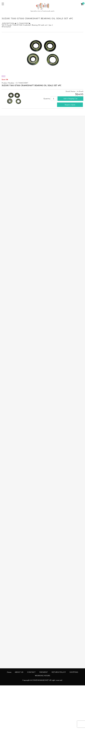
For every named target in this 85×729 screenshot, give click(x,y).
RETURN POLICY (59, 672)
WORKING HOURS (42, 676)
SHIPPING (74, 672)
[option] (43, 53)
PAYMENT (43, 672)
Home (9, 672)
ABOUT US (19, 672)
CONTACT (31, 672)
